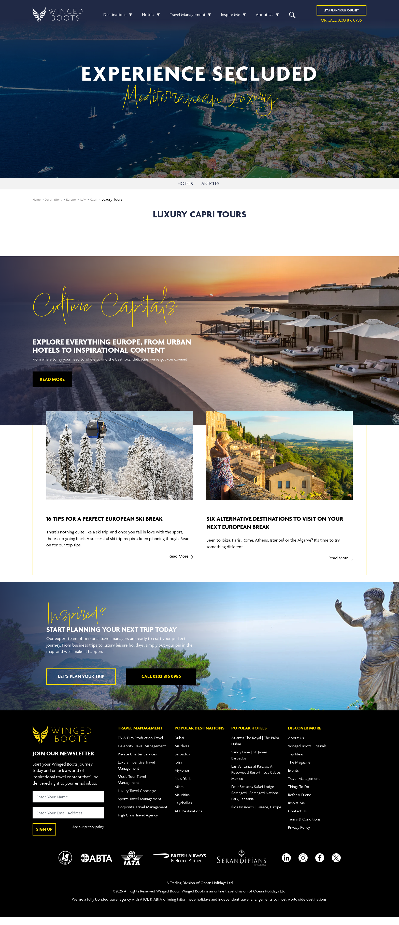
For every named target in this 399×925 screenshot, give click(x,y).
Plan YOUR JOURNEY (341, 12)
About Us (264, 16)
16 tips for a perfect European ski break (111, 523)
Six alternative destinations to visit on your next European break (279, 523)
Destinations (114, 16)
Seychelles (183, 810)
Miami (179, 794)
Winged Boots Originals (307, 753)
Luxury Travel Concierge (137, 798)
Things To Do (298, 794)
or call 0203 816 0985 (341, 21)
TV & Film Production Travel (140, 745)
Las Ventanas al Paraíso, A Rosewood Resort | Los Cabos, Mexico (256, 779)
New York (183, 785)
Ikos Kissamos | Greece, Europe (256, 814)
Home (37, 200)
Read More (52, 380)
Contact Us (297, 818)
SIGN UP (44, 836)
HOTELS (183, 184)
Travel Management (187, 16)
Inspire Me (230, 16)
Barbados (182, 761)
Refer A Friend (299, 802)
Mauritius (182, 802)
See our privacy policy (86, 836)
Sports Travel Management (139, 806)
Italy (90, 200)
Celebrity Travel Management (142, 753)
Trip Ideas (296, 761)
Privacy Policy (299, 834)
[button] (129, 16)
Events (293, 777)
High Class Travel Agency (138, 822)
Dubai (179, 745)
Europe (77, 200)
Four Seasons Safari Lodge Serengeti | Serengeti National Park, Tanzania (255, 800)
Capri (102, 200)
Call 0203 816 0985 (161, 684)
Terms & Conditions (304, 826)
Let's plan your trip (81, 684)
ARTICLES (215, 184)
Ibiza (178, 769)
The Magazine (299, 769)
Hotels (148, 16)
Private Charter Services (137, 761)
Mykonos (182, 777)
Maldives (182, 753)
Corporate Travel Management (142, 814)
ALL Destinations (188, 818)
